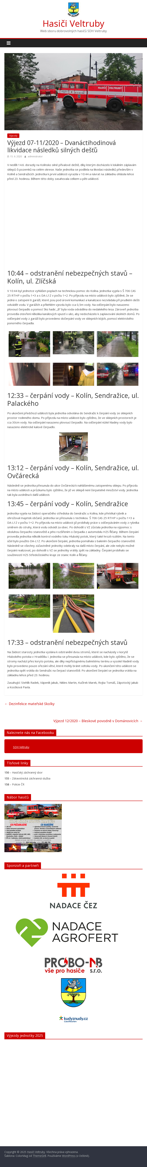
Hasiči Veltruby (73, 23)
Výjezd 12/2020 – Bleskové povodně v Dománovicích (98, 721)
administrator (35, 156)
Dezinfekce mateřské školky (29, 703)
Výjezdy (13, 135)
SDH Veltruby (21, 747)
